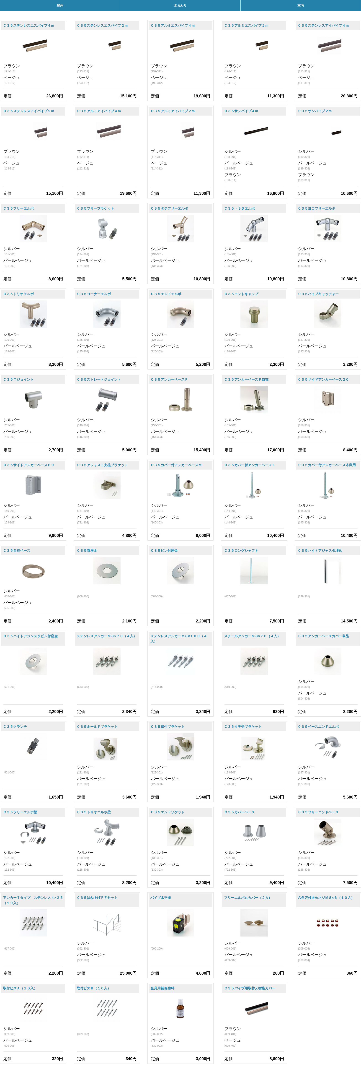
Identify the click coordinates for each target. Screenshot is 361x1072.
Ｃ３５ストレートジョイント (99, 379)
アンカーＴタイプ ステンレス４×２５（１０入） (33, 900)
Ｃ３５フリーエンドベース (318, 812)
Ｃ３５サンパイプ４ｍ (241, 111)
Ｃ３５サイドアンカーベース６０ (28, 465)
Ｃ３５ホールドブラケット (97, 727)
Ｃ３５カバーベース (239, 812)
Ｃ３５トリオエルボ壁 (94, 812)
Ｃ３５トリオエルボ (18, 294)
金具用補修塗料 (162, 988)
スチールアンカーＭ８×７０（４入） (252, 636)
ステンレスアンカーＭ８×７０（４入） (107, 636)
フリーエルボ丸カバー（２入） (248, 898)
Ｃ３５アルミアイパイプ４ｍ (99, 111)
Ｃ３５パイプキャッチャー (318, 294)
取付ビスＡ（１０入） (20, 988)
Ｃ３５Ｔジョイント (18, 379)
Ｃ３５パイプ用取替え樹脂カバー (249, 988)
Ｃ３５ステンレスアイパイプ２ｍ (28, 111)
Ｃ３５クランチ (15, 727)
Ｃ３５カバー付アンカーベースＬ (249, 465)
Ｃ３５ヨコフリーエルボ (316, 208)
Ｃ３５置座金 (87, 550)
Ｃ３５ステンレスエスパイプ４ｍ (28, 25)
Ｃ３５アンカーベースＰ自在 (246, 379)
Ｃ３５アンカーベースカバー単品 (323, 636)
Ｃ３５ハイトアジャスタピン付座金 (30, 636)
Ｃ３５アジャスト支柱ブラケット (102, 465)
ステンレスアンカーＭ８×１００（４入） (178, 638)
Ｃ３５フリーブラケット (95, 208)
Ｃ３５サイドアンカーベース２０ (323, 379)
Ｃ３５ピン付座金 (164, 550)
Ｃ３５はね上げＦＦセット (97, 898)
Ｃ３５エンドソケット (167, 812)
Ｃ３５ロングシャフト (241, 550)
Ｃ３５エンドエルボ (165, 294)
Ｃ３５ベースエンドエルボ (318, 727)
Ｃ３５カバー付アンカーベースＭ (176, 465)
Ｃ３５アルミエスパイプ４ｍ (172, 25)
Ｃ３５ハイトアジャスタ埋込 (320, 550)
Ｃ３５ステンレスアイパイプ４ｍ (323, 25)
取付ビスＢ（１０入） (94, 988)
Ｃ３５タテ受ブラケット (243, 727)
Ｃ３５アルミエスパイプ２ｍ (246, 25)
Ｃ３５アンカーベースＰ (169, 379)
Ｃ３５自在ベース (16, 550)
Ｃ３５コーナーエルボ (94, 294)
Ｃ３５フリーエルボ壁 (20, 812)
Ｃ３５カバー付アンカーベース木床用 (327, 465)
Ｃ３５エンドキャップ (241, 294)
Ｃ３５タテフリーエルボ (169, 208)
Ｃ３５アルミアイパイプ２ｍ (172, 111)
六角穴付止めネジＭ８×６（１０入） (326, 898)
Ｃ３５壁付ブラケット (167, 727)
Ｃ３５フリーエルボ (18, 208)
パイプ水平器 (160, 898)
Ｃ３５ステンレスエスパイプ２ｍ (102, 25)
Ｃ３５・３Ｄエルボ (239, 208)
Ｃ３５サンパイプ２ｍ (315, 111)
